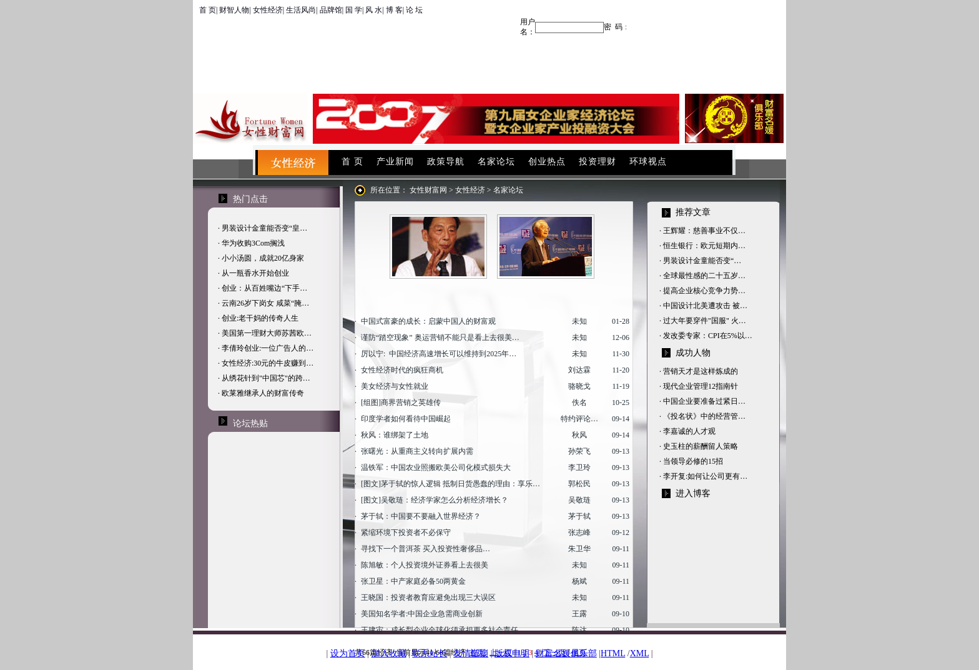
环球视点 (648, 161)
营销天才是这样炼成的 (700, 371)
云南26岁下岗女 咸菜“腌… (265, 303)
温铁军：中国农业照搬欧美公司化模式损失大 (436, 467)
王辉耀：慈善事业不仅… (704, 230)
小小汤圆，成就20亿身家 (263, 258)
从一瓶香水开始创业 (255, 273)
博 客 (394, 10)
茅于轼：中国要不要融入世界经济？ (421, 516)
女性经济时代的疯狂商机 (402, 370)
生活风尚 (301, 10)
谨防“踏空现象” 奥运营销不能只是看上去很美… (440, 337)
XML (639, 653)
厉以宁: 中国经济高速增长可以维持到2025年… (438, 353)
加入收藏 (388, 653)
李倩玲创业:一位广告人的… (267, 348)
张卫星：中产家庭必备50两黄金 (413, 581)
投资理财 (597, 161)
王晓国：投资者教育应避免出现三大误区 (428, 597)
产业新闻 (395, 161)
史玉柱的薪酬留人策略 (700, 446)
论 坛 (414, 10)
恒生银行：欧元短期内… (704, 245)
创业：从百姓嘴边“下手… (264, 288)
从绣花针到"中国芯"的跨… (266, 378)
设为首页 (347, 653)
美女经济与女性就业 (394, 386)
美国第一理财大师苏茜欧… (267, 333)
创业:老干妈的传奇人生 (260, 318)
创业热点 (547, 161)
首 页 (207, 10)
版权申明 (511, 653)
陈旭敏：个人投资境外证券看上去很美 (424, 565)
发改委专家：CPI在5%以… (707, 335)
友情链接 (470, 653)
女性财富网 (428, 190)
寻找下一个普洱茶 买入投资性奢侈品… (425, 548)
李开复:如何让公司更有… (705, 476)
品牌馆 (331, 10)
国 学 (353, 10)
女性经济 (268, 10)
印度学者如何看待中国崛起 (406, 418)
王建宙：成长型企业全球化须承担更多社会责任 (439, 630)
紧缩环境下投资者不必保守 (406, 532)
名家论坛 (496, 161)
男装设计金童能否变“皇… (264, 228)
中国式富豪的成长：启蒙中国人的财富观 (428, 321)
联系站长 (429, 653)
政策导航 (446, 161)
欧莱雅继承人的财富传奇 (263, 393)
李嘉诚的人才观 (689, 431)
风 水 (373, 10)
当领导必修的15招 (693, 461)
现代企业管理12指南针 (700, 386)
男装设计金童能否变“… (702, 260)
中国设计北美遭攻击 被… (705, 305)
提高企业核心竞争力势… (704, 290)
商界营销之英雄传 (411, 402)
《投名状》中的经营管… (704, 416)
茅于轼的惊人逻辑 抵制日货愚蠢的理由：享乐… (460, 483)
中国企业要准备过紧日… (704, 401)
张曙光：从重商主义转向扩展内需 (417, 451)
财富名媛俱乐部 (566, 653)
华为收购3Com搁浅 (253, 243)
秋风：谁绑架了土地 (394, 435)
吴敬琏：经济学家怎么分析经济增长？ (444, 500)
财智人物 (234, 10)
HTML (613, 653)
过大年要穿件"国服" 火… (704, 320)
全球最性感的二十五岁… (704, 275)
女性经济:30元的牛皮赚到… (267, 363)
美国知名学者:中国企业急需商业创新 (422, 613)
